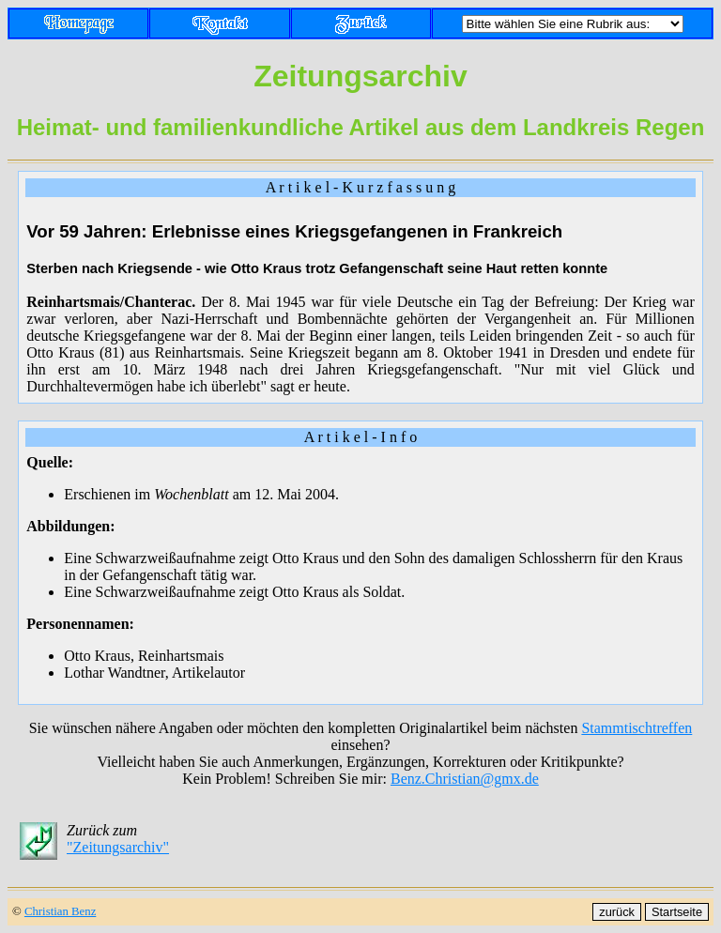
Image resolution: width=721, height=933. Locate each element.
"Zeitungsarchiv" (118, 847)
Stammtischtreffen (636, 728)
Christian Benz (60, 911)
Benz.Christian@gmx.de (465, 779)
